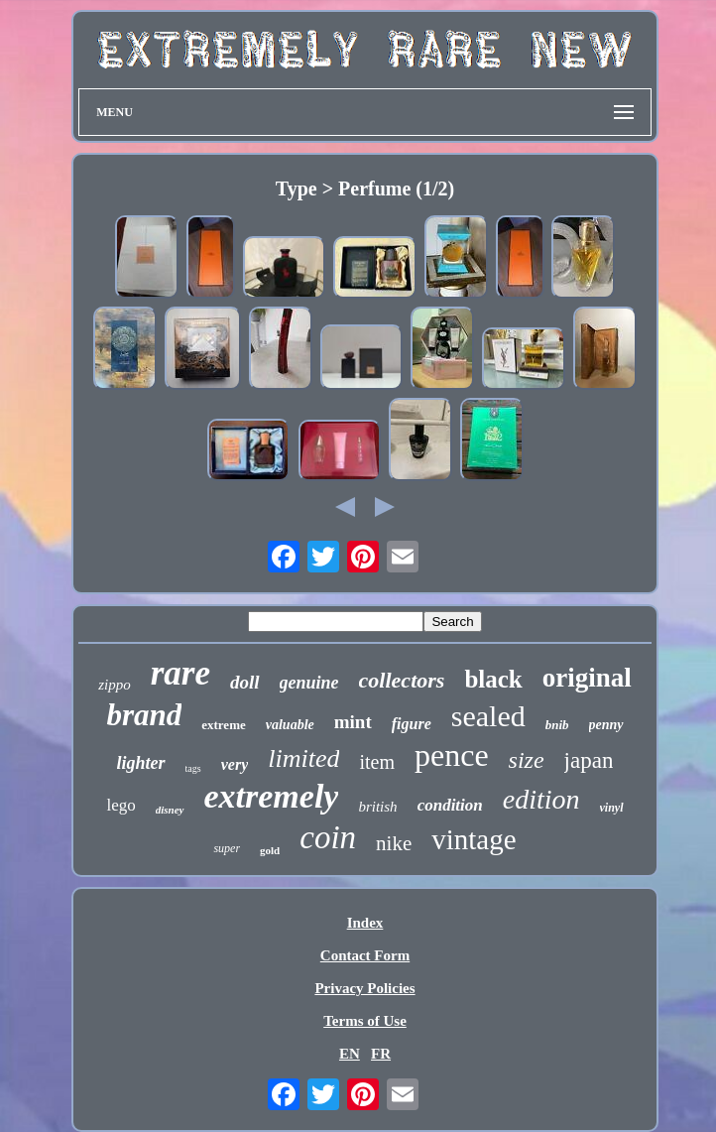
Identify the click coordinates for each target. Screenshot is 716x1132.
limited (303, 758)
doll (245, 682)
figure (411, 723)
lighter (141, 763)
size (526, 760)
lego (120, 805)
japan (589, 760)
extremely (271, 796)
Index (365, 923)
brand (143, 714)
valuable (290, 724)
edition (541, 799)
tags (193, 768)
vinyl (612, 808)
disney (170, 810)
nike (394, 843)
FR (381, 1054)
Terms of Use (365, 1021)
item (377, 762)
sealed (488, 715)
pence (452, 755)
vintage (473, 839)
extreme (223, 724)
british (377, 807)
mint (353, 721)
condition (450, 805)
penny (606, 724)
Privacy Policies (364, 988)
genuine (309, 682)
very (235, 764)
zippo (114, 684)
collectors (402, 680)
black (493, 679)
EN (349, 1054)
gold (270, 850)
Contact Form (365, 955)
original (587, 677)
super (226, 848)
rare (180, 673)
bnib (557, 724)
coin (327, 837)
